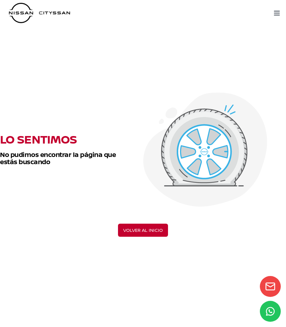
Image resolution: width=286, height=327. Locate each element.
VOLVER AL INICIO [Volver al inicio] (143, 230)
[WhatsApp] (270, 311)
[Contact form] (270, 286)
